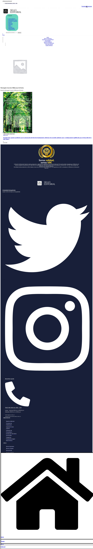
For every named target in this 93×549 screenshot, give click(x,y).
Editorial (3, 547)
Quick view (12, 133)
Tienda (3, 541)
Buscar (19, 32)
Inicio (2, 537)
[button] (7, 1)
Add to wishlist (6, 133)
